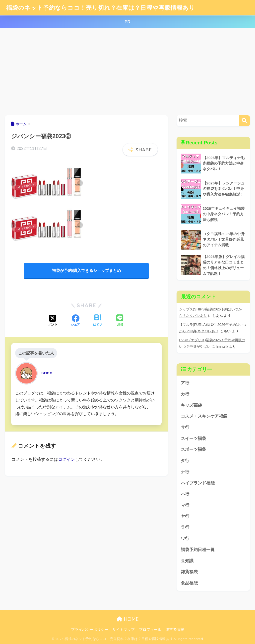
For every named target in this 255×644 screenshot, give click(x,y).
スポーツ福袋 (193, 449)
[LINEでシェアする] (119, 321)
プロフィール (150, 630)
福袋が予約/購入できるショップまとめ (86, 270)
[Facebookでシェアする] (75, 321)
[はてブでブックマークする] (97, 321)
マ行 (185, 505)
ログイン (66, 459)
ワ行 (185, 538)
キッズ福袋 (191, 405)
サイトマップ (123, 630)
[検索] (244, 120)
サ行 (185, 427)
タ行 (185, 460)
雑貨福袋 (189, 571)
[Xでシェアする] (53, 321)
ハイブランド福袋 (198, 483)
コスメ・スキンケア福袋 (204, 416)
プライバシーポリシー (89, 630)
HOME (128, 619)
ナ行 (185, 472)
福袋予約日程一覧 (198, 549)
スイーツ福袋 (193, 438)
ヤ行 (185, 516)
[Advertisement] (127, 72)
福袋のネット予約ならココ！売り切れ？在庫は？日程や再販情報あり (100, 7)
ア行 (185, 383)
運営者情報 (174, 630)
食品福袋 (189, 583)
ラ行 (185, 527)
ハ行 (185, 494)
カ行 (185, 394)
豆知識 (187, 560)
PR (127, 22)
